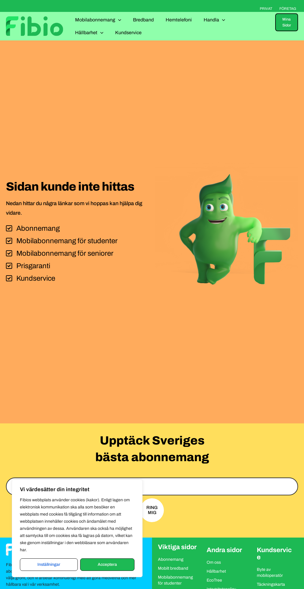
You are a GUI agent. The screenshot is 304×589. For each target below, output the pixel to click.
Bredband (143, 19)
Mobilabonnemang (98, 19)
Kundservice (128, 32)
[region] (77, 528)
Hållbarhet (89, 32)
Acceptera (107, 564)
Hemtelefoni (179, 19)
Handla (214, 19)
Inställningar (48, 564)
